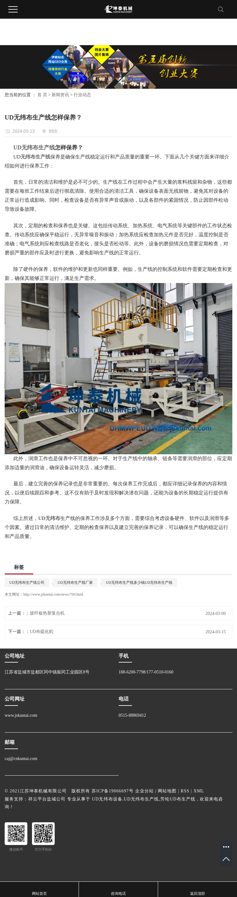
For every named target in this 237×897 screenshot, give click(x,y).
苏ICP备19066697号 (113, 791)
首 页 (42, 94)
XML (199, 791)
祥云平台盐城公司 (47, 799)
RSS (185, 791)
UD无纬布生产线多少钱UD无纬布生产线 (139, 582)
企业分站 (144, 791)
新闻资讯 (60, 94)
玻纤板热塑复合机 (47, 613)
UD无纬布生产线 (141, 799)
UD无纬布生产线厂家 (75, 582)
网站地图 (167, 791)
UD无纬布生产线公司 (26, 582)
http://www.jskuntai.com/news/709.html (53, 594)
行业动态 (82, 94)
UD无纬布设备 (107, 799)
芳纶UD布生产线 (177, 799)
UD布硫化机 (41, 631)
